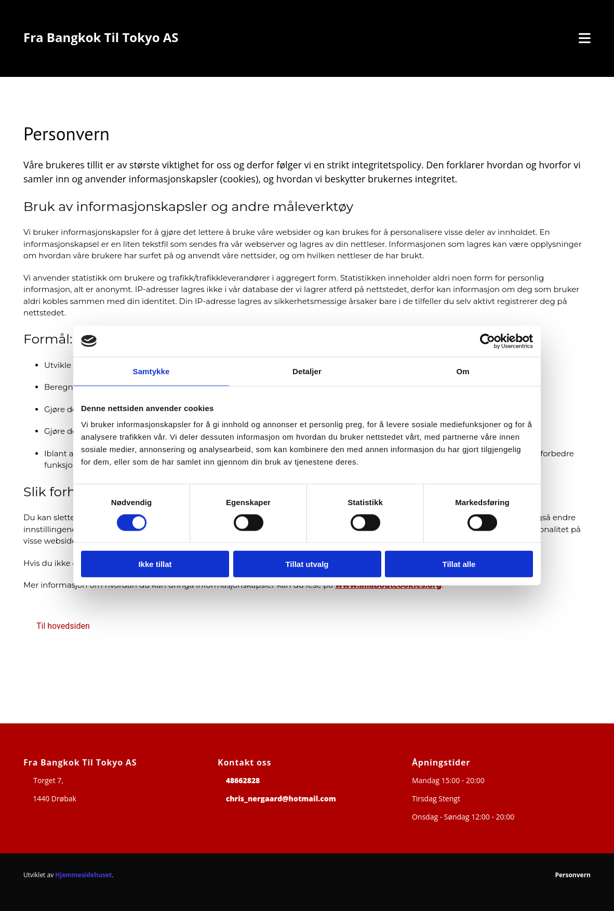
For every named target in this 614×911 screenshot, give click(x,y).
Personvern (573, 874)
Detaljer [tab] (307, 370)
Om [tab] (462, 370)
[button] (63, 626)
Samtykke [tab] (151, 370)
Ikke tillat (154, 564)
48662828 (243, 780)
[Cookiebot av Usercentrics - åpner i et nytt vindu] (487, 341)
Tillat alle (459, 564)
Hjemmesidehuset (83, 874)
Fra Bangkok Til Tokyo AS (101, 37)
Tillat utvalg (306, 564)
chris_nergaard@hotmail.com (281, 798)
